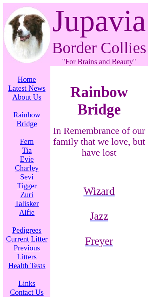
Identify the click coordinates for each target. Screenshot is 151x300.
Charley (27, 168)
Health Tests (27, 265)
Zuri (27, 194)
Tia (26, 150)
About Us (26, 97)
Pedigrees (26, 230)
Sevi (26, 177)
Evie (26, 159)
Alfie (26, 212)
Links (26, 283)
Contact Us (26, 292)
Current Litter (27, 239)
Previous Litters (27, 252)
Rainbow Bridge (26, 119)
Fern (26, 141)
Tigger (27, 185)
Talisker (27, 203)
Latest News (27, 88)
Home (27, 79)
